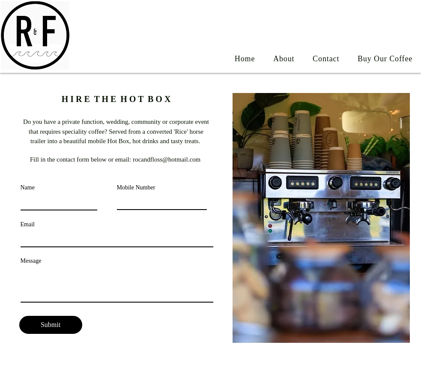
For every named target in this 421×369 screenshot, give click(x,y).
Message (31, 261)
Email (28, 225)
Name (28, 188)
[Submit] (50, 325)
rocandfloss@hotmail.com (166, 159)
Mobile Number (136, 188)
